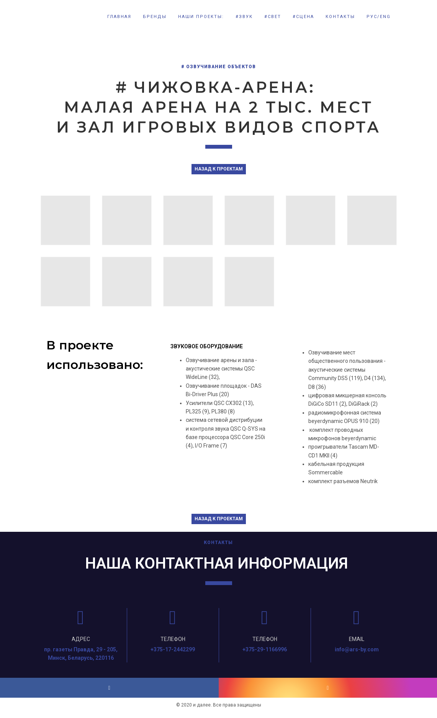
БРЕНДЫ (155, 16)
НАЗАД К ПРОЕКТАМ (219, 169)
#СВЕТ (272, 16)
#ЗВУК (244, 16)
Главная (119, 16)
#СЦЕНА (303, 16)
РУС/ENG (379, 16)
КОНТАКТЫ (340, 16)
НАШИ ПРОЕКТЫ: (201, 16)
